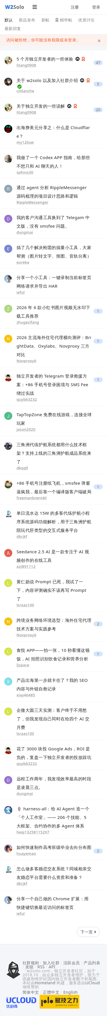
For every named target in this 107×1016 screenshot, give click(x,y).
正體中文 (51, 992)
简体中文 (31, 992)
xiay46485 (26, 695)
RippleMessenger (33, 202)
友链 (29, 966)
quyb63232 (27, 399)
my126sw (25, 142)
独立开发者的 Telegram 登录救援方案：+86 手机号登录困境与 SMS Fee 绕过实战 (52, 384)
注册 (75, 7)
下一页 (88, 932)
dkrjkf (22, 536)
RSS (41, 966)
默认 (9, 20)
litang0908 (26, 65)
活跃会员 (71, 962)
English (70, 992)
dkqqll (22, 467)
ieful (21, 292)
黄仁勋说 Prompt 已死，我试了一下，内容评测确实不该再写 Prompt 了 (51, 590)
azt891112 (26, 566)
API (52, 966)
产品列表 (92, 962)
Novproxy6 (27, 360)
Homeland (45, 982)
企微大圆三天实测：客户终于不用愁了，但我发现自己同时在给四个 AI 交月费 (53, 718)
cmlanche (25, 90)
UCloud (92, 982)
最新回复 (13, 28)
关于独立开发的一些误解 (41, 106)
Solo (15, 6)
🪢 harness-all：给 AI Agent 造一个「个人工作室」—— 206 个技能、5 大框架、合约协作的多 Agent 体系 (53, 817)
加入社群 (51, 962)
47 (98, 62)
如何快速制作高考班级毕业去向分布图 (54, 847)
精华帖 (63, 20)
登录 (96, 7)
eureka (23, 262)
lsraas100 (25, 605)
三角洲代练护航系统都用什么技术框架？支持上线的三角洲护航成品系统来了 (54, 453)
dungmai (25, 232)
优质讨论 (86, 20)
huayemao (26, 853)
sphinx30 (25, 172)
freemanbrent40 (32, 497)
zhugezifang (28, 322)
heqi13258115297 (33, 832)
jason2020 (26, 429)
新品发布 (27, 20)
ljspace (23, 665)
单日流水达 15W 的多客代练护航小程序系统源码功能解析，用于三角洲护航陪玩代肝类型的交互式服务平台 (54, 521)
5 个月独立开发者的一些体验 (45, 59)
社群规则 (31, 962)
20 (98, 109)
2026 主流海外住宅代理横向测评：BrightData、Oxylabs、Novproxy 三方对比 (54, 345)
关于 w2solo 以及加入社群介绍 (48, 80)
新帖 (45, 20)
